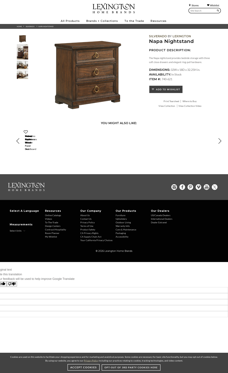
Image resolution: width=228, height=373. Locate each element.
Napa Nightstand (46, 26)
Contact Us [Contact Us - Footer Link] (85, 232)
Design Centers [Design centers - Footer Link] (52, 239)
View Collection (167, 106)
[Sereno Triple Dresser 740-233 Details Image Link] (192, 160)
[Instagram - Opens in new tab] (174, 200)
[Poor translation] (12, 297)
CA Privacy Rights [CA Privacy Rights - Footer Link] (89, 246)
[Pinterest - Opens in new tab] (190, 200)
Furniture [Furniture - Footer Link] (120, 228)
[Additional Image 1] (87, 76)
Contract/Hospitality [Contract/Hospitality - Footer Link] (55, 243)
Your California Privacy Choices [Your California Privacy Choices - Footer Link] (96, 253)
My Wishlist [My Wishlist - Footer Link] (51, 250)
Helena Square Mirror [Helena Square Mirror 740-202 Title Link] (143, 164)
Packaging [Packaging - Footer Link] (121, 246)
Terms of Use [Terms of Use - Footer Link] (86, 239)
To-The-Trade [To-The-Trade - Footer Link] (51, 235)
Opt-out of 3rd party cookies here (131, 367)
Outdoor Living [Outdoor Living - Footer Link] (123, 235)
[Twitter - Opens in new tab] (214, 200)
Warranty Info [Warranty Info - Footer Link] (123, 239)
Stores (193, 5)
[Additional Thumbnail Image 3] (22, 65)
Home (19, 26)
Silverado (30, 26)
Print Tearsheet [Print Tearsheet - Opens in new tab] (171, 101)
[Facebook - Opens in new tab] (182, 200)
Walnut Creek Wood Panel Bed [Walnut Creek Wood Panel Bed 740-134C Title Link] (46, 164)
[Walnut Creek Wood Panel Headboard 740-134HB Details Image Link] (95, 160)
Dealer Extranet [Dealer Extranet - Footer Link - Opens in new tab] (159, 235)
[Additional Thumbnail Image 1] (22, 39)
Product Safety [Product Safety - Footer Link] (87, 243)
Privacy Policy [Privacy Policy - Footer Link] (87, 235)
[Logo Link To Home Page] (114, 12)
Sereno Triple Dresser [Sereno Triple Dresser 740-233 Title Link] (192, 164)
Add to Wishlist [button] (167, 89)
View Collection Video (190, 106)
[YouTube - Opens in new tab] (206, 200)
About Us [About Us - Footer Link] (85, 228)
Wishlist (213, 5)
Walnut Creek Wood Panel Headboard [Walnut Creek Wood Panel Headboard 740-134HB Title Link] (94, 164)
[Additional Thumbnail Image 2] (22, 51)
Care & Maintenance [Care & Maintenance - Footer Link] (126, 243)
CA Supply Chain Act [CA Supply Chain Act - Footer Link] (90, 250)
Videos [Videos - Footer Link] (48, 232)
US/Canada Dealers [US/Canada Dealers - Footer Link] (160, 228)
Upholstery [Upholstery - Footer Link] (121, 232)
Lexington (181, 36)
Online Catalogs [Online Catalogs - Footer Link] (53, 228)
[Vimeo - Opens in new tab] (198, 200)
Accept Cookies (83, 367)
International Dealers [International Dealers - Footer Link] (161, 232)
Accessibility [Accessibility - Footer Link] (122, 250)
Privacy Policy (91, 360)
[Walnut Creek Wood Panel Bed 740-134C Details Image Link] (46, 160)
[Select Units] (17, 244)
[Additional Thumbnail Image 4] (22, 74)
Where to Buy (189, 101)
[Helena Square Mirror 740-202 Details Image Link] (143, 160)
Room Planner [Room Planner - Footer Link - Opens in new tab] (52, 246)
